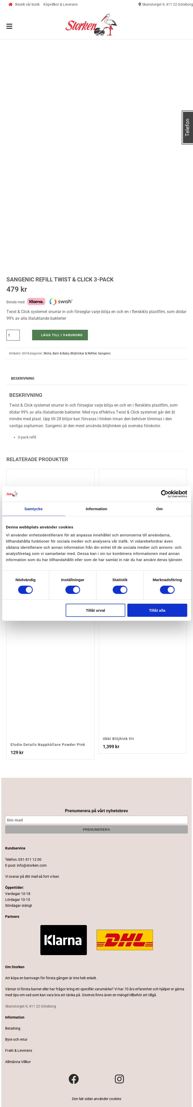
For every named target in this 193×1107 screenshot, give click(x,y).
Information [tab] (96, 508)
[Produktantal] (13, 335)
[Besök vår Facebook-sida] (74, 1079)
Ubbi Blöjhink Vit (118, 739)
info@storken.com (32, 865)
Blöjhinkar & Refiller (83, 353)
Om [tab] (159, 508)
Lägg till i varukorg (62, 335)
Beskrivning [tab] (22, 378)
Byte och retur (16, 1039)
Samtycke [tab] (33, 508)
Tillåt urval (95, 610)
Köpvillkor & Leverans (60, 4)
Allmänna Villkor (18, 1062)
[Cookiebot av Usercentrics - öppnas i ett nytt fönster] (164, 494)
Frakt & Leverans (18, 1050)
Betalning (12, 1028)
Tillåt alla (157, 610)
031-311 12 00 (29, 859)
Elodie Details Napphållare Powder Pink (48, 745)
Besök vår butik (24, 4)
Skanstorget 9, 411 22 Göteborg (166, 4)
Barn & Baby (61, 353)
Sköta (47, 353)
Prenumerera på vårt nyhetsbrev (96, 811)
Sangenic (104, 353)
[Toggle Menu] (9, 27)
